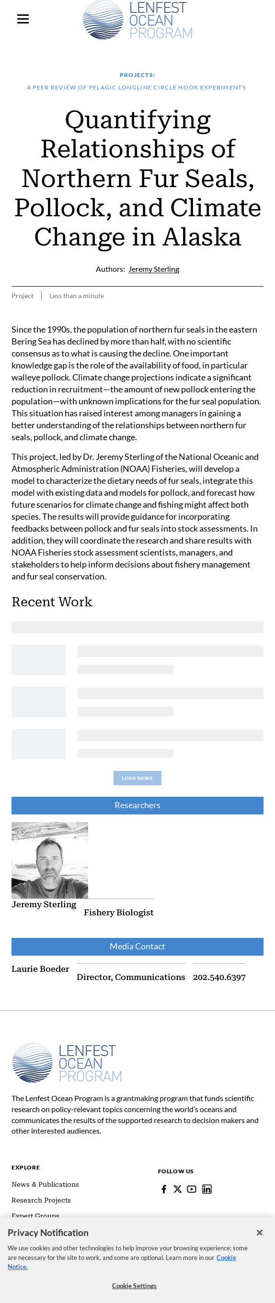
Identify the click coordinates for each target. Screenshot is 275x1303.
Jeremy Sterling (43, 904)
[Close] (259, 1234)
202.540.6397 (219, 977)
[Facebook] (164, 1189)
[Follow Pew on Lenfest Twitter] (177, 1189)
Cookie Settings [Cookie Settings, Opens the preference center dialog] (134, 1288)
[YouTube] (191, 1189)
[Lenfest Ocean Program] (207, 1189)
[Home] (66, 1046)
